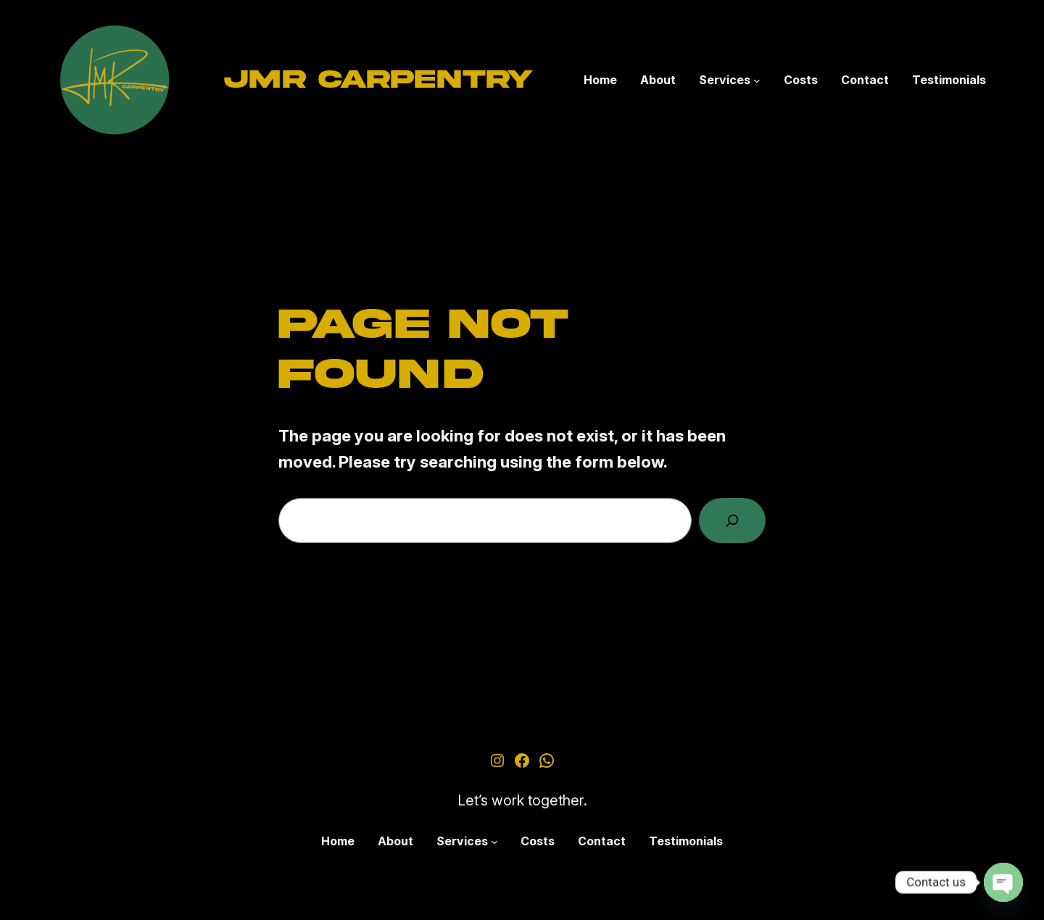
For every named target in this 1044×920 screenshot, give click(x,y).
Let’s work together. (522, 800)
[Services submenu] (757, 80)
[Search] (732, 520)
